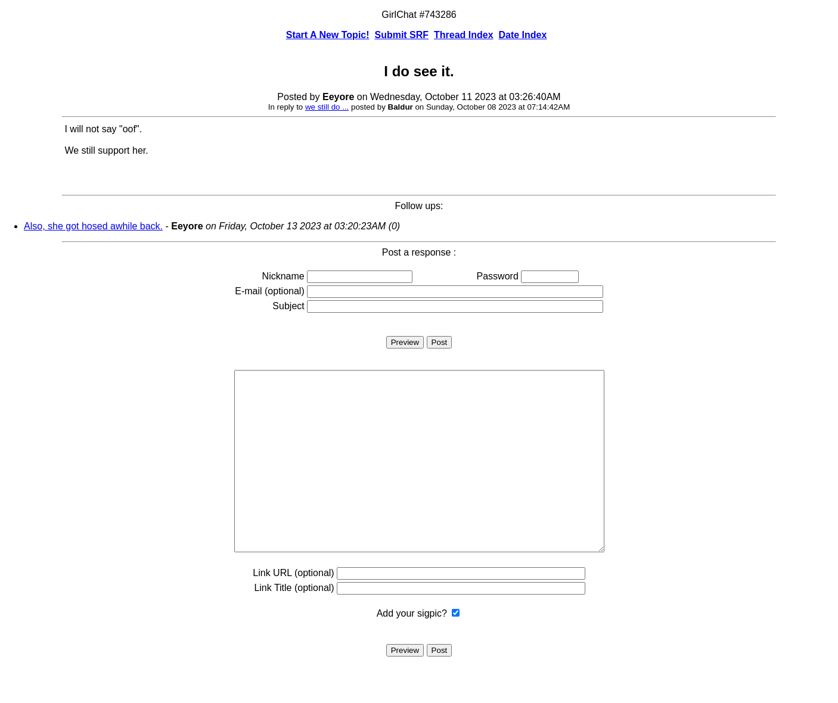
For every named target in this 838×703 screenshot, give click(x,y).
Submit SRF (401, 35)
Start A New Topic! (328, 35)
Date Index (522, 35)
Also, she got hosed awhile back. (93, 226)
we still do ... (327, 106)
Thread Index (464, 35)
